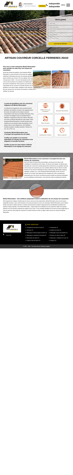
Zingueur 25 (53, 240)
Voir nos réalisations (13, 29)
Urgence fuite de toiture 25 (33, 240)
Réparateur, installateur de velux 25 (59, 238)
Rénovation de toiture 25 (33, 238)
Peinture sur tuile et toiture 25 (57, 235)
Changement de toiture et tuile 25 (35, 227)
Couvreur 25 (30, 230)
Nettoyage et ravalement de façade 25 (36, 235)
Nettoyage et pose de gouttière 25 (58, 232)
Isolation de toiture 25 (55, 230)
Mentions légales (45, 246)
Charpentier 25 (54, 227)
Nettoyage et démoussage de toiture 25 (37, 232)
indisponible (54, 4)
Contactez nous (31, 29)
